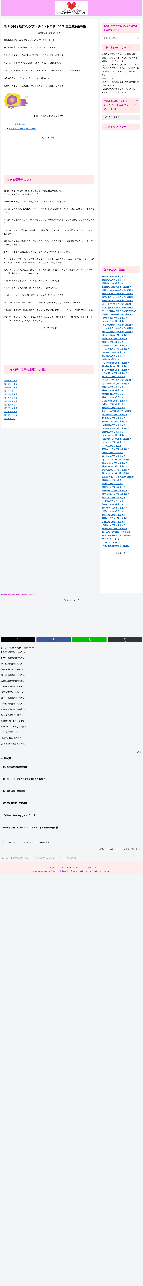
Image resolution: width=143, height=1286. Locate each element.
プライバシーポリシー (88, 1279)
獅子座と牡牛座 (10, 384)
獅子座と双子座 (10, 387)
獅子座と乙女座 (10, 398)
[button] (125, 475)
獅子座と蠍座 (9, 405)
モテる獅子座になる (17, 124)
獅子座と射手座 (10, 408)
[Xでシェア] (18, 475)
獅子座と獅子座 (10, 394)
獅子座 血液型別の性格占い (10, 430)
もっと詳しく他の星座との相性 (22, 129)
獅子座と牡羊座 (10, 381)
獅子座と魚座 (9, 419)
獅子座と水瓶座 (10, 415)
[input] (22, 715)
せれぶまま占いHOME (70, 1279)
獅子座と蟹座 (9, 391)
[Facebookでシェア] (53, 475)
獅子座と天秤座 (10, 401)
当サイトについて (53, 1279)
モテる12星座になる (29, 430)
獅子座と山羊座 (10, 412)
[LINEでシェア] (89, 475)
